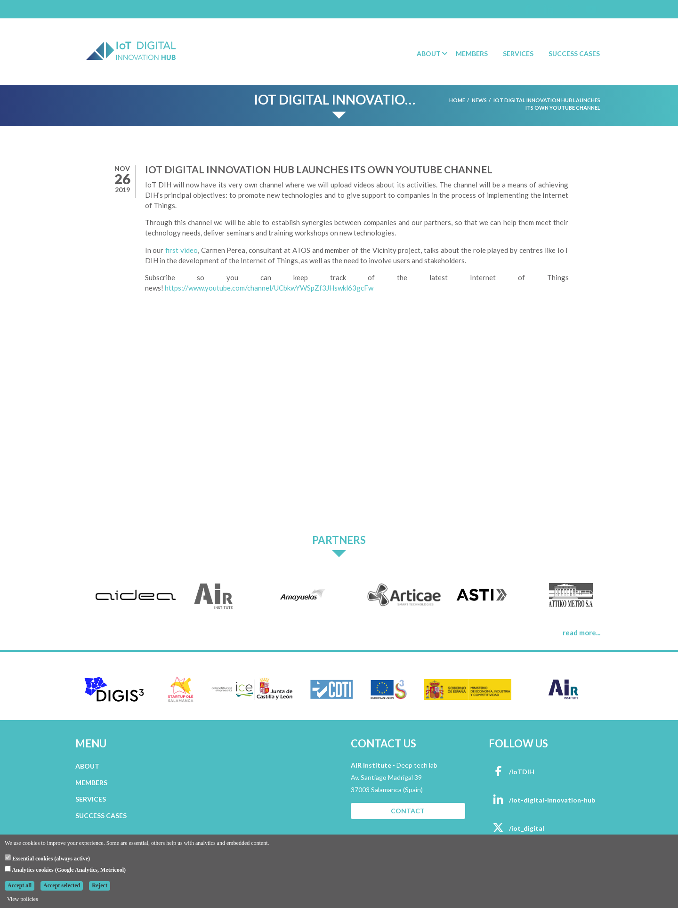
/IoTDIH (511, 772)
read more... (581, 632)
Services (518, 53)
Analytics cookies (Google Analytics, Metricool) (65, 869)
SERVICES (90, 799)
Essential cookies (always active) (47, 858)
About (429, 53)
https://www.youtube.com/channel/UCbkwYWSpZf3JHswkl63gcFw (269, 288)
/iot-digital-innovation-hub (542, 800)
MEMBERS (91, 782)
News (479, 100)
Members (472, 53)
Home (457, 100)
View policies (22, 899)
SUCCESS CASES (101, 815)
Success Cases (574, 53)
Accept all (20, 885)
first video (181, 250)
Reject (99, 885)
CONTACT (408, 811)
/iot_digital (516, 828)
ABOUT (87, 766)
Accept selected (61, 885)
